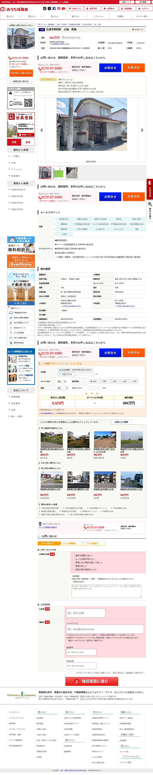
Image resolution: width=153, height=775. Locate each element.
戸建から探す (42, 732)
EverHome (68, 748)
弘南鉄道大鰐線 (74, 24)
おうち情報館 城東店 (48, 527)
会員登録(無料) (46, 413)
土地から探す (42, 737)
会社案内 (15, 403)
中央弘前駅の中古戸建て (74, 508)
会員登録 (128, 9)
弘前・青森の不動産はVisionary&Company (73, 773)
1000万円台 (17, 196)
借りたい (32, 16)
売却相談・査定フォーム (101, 726)
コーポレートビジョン (17, 731)
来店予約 (93, 9)
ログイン (145, 9)
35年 (104, 381)
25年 (124, 381)
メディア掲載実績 (15, 743)
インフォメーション (16, 720)
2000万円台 (17, 203)
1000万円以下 (18, 190)
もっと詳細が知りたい (79, 559)
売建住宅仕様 (42, 754)
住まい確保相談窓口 (127, 732)
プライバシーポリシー (86, 675)
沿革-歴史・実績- (15, 737)
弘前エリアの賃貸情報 (72, 720)
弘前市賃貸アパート (71, 726)
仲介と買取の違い (98, 765)
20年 (134, 381)
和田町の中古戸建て (69, 511)
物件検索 (40, 726)
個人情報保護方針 (15, 748)
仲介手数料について (99, 748)
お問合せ (110, 9)
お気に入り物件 (121, 422)
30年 (114, 381)
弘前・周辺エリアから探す (47, 743)
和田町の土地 (108, 511)
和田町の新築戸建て (48, 511)
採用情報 (15, 397)
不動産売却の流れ (98, 737)
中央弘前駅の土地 (119, 508)
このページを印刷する (22, 92)
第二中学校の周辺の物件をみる (82, 515)
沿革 (13, 410)
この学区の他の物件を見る (71, 306)
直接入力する (66, 374)
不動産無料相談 (125, 726)
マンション (16, 169)
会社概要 (123, 743)
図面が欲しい (75, 566)
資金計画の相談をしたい (80, 569)
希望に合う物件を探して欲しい (83, 562)
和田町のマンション (89, 511)
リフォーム (98, 16)
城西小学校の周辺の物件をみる (53, 515)
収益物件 (15, 176)
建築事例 (67, 754)
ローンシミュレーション (23, 95)
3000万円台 (17, 209)
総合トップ (126, 2)
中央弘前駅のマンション (98, 508)
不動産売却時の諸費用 (100, 743)
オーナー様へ (142, 16)
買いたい (10, 16)
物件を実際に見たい (78, 555)
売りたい (55, 16)
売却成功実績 (97, 732)
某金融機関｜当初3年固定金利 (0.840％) (75, 370)
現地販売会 (41, 748)
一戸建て (15, 156)
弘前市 (64, 24)
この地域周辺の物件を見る (59, 44)
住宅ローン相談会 (126, 720)
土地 (57, 24)
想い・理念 (16, 416)
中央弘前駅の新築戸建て (50, 508)
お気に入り (76, 9)
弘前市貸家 (68, 732)
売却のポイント (98, 754)
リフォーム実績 (125, 765)
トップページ (14, 715)
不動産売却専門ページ (100, 720)
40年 (93, 381)
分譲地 (120, 16)
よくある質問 (97, 760)
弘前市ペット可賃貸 (71, 737)
